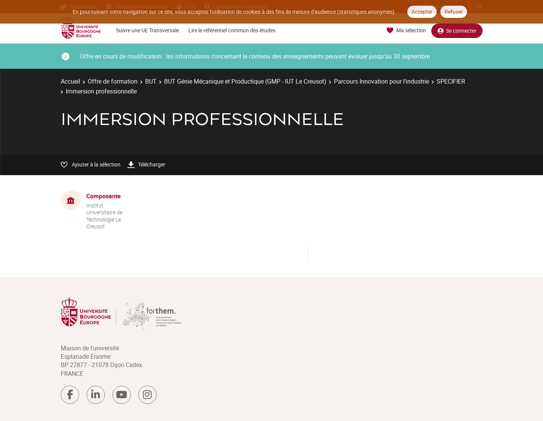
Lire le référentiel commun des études (231, 30)
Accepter (422, 11)
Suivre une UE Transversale (147, 30)
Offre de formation (113, 81)
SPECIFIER (451, 81)
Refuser (454, 11)
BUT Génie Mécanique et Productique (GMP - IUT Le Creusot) (245, 81)
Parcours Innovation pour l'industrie (381, 81)
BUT (151, 81)
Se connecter (457, 30)
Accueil (70, 81)
